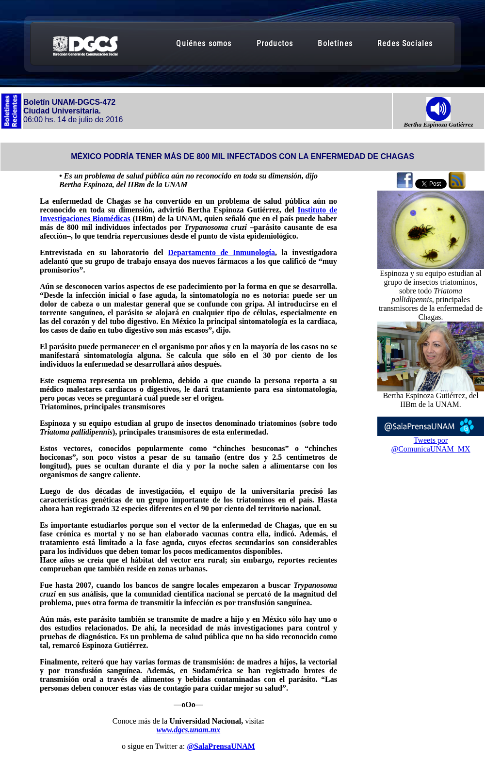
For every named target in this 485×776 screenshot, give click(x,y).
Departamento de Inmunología (221, 252)
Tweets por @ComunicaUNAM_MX (430, 444)
